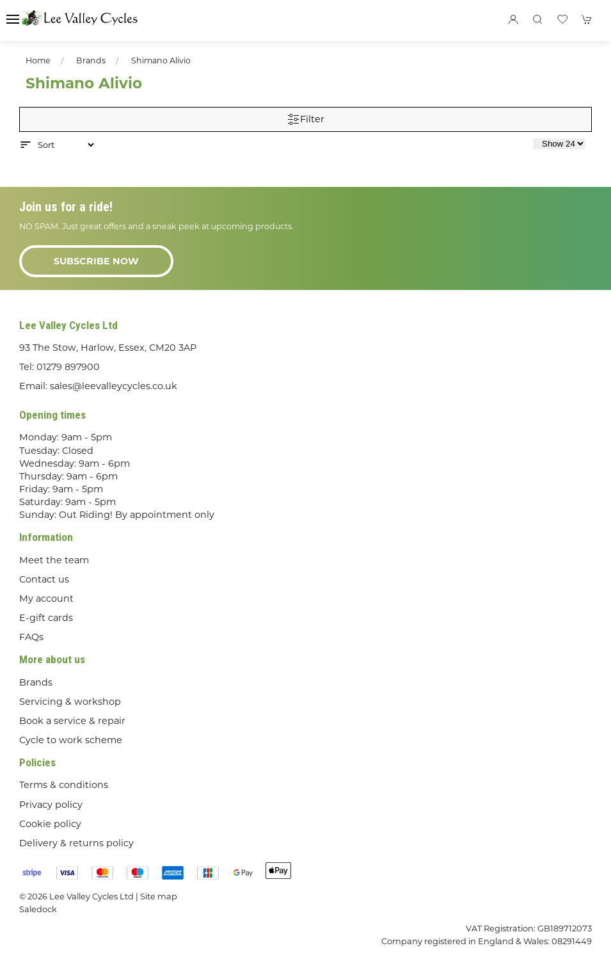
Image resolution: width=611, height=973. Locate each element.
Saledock (38, 909)
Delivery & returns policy (76, 843)
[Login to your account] (513, 19)
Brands (91, 60)
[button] (12, 19)
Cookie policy (50, 824)
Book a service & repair (72, 721)
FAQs (31, 637)
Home (38, 60)
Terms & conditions (63, 785)
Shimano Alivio (161, 60)
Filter (305, 120)
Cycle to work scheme (70, 740)
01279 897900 (68, 367)
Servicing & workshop (70, 701)
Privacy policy (51, 804)
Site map (158, 896)
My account (46, 598)
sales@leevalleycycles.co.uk (113, 386)
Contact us (44, 579)
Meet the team (54, 560)
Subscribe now (96, 261)
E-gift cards (46, 617)
